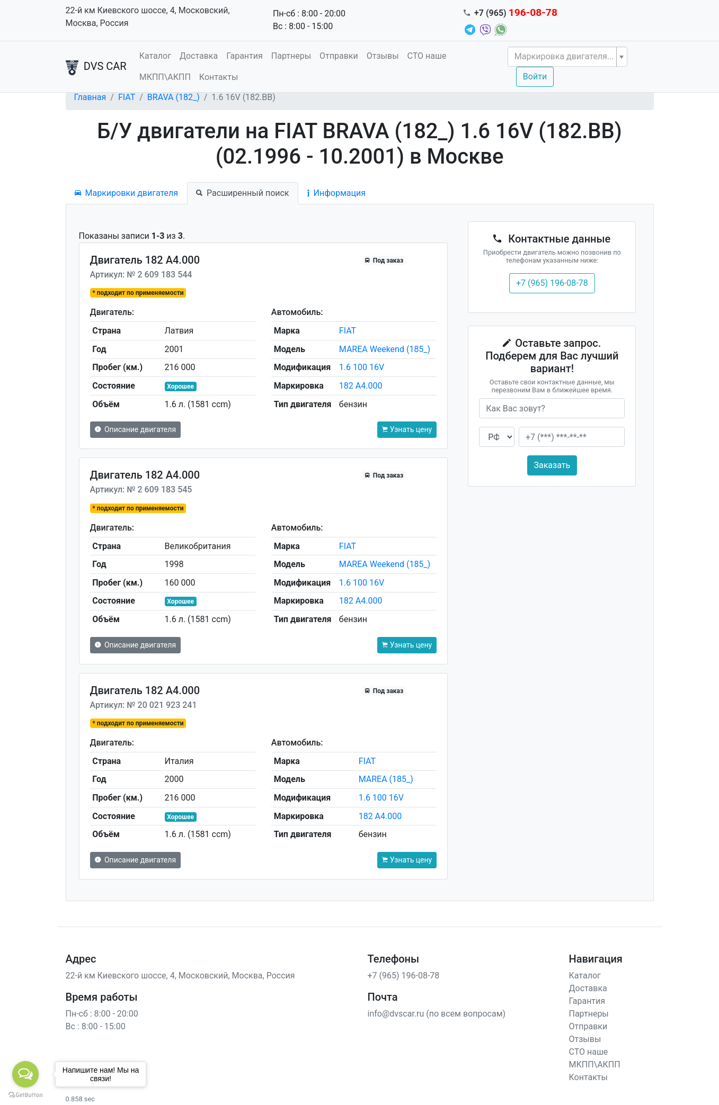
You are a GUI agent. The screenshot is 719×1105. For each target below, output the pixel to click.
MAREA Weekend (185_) (384, 349)
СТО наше (427, 56)
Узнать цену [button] (407, 429)
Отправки (338, 56)
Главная (90, 97)
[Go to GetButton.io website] (25, 1094)
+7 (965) (515, 13)
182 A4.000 (361, 386)
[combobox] (567, 57)
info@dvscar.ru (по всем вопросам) (437, 1014)
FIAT (126, 97)
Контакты (218, 77)
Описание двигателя (135, 429)
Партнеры (291, 56)
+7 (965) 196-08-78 (552, 283)
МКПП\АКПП (165, 77)
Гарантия (244, 56)
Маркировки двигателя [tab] (127, 193)
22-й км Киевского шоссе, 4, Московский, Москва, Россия (148, 16)
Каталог (155, 56)
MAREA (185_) (386, 779)
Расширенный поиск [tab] (242, 193)
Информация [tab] (336, 193)
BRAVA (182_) (173, 97)
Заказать (552, 465)
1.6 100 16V (361, 367)
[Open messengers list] (25, 1074)
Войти (535, 76)
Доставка (199, 56)
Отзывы (383, 56)
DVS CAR (96, 67)
